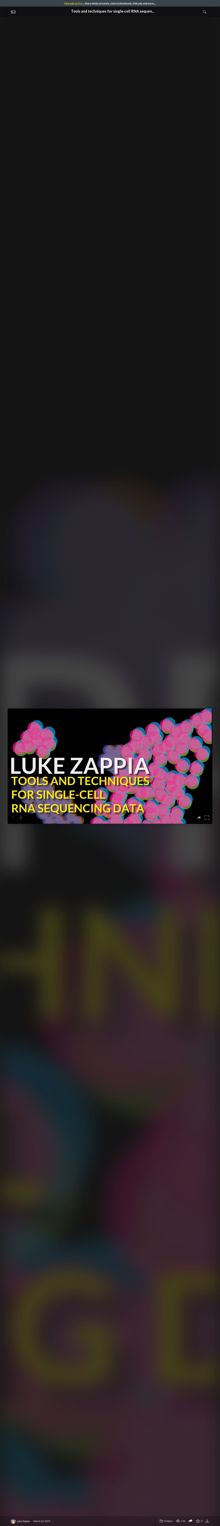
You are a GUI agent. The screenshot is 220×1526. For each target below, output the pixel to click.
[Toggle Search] (204, 12)
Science (165, 1520)
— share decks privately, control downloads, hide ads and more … (110, 3)
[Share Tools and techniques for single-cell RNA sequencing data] (190, 1521)
